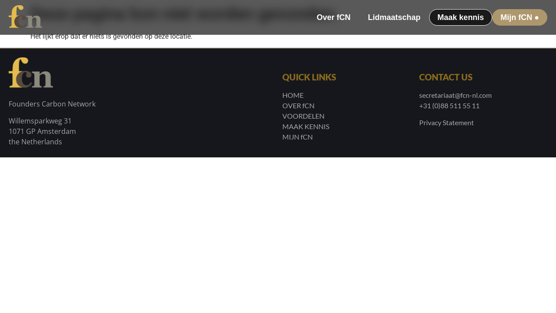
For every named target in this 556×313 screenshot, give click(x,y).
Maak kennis (460, 17)
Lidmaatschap (394, 17)
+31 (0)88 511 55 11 (449, 105)
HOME (293, 95)
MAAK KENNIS (305, 126)
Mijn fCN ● (519, 17)
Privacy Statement (446, 122)
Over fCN (334, 17)
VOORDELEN (303, 116)
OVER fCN (298, 105)
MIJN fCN (297, 137)
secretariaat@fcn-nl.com (455, 95)
